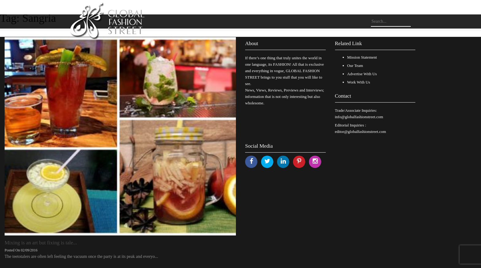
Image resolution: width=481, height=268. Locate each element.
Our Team (355, 65)
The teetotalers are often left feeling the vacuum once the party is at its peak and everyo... (81, 256)
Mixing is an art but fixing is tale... (41, 243)
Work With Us (358, 82)
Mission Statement (362, 57)
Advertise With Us (362, 74)
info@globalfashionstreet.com (359, 117)
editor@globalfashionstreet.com (360, 131)
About (251, 43)
